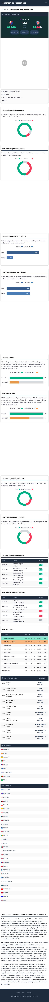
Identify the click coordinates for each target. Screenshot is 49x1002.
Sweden (4, 885)
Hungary (5, 832)
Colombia (5, 809)
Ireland (4, 835)
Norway (4, 854)
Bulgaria (5, 805)
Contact (29, 992)
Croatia (5, 812)
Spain (4, 753)
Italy (3, 761)
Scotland (5, 870)
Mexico (4, 847)
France (4, 765)
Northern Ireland (8, 851)
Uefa (3, 768)
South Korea (6, 881)
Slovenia (5, 877)
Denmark (5, 820)
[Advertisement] (24, 63)
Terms (23, 992)
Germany (5, 757)
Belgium (4, 801)
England (5, 749)
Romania (5, 862)
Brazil (4, 780)
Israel (4, 839)
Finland (4, 824)
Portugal (5, 776)
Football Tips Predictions (14, 3)
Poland (4, 858)
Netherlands (6, 772)
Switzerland (6, 889)
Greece (4, 828)
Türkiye (4, 893)
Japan (4, 843)
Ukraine (4, 897)
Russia (4, 866)
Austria (5, 797)
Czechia (4, 816)
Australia (5, 793)
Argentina (5, 790)
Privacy (18, 992)
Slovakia (5, 874)
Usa (3, 900)
